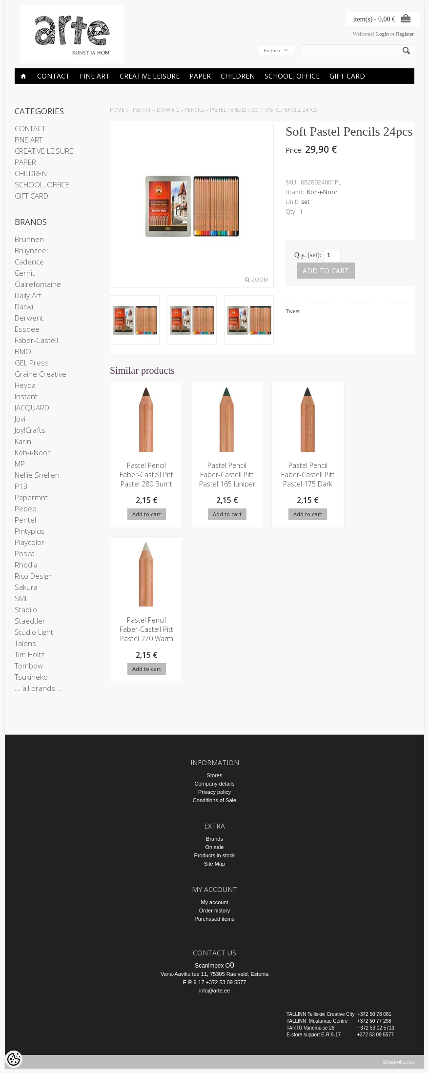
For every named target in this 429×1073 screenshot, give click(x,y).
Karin (23, 441)
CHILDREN (238, 76)
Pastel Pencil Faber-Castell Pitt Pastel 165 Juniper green (224, 479)
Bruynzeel (31, 250)
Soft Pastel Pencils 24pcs (284, 109)
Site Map (214, 864)
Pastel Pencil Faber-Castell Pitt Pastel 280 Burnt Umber (145, 479)
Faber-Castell (36, 340)
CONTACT (53, 76)
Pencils (194, 109)
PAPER (200, 76)
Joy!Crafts (30, 430)
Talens (25, 643)
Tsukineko (31, 677)
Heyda (25, 385)
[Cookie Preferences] (13, 1059)
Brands (214, 839)
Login (382, 34)
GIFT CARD (347, 76)
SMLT (23, 598)
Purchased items (215, 919)
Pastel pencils (228, 109)
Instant (26, 396)
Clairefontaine (38, 284)
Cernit (25, 273)
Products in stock (214, 855)
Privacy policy (214, 792)
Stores (215, 775)
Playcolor (29, 542)
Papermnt (31, 497)
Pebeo (26, 508)
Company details (215, 784)
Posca (25, 553)
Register (405, 34)
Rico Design (34, 576)
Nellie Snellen (37, 475)
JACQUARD (32, 407)
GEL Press (32, 362)
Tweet (293, 311)
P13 (21, 486)
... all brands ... (39, 688)
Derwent (29, 318)
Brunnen (29, 239)
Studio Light (34, 632)
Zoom (259, 279)
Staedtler (30, 621)
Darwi (24, 306)
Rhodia (26, 564)
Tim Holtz (29, 654)
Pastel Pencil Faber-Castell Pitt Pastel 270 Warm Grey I (381, 479)
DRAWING (168, 109)
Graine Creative (40, 374)
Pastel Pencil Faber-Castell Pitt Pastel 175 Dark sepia (302, 479)
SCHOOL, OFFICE (292, 76)
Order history (214, 910)
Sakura (26, 587)
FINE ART (95, 76)
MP (20, 463)
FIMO (23, 351)
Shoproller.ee (398, 1066)
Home (117, 109)
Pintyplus (30, 531)
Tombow (29, 665)
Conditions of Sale (214, 800)
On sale (214, 847)
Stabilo (26, 609)
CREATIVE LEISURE (150, 76)
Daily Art (28, 295)
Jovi (20, 419)
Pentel (25, 520)
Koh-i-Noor (32, 452)
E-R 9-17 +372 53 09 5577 (214, 982)
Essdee (27, 329)
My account (214, 902)
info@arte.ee (214, 990)
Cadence (29, 261)
